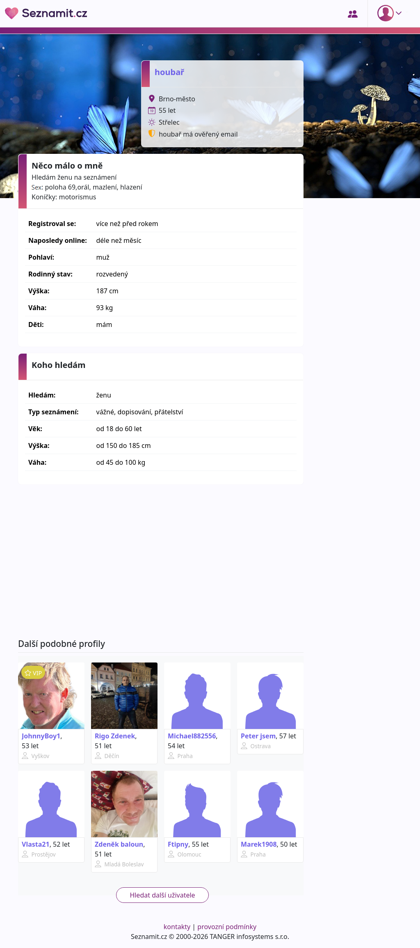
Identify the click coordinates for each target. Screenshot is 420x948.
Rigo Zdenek (115, 735)
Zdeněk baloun (119, 844)
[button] (391, 13)
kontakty (177, 926)
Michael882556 (192, 735)
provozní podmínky (226, 926)
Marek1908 (259, 844)
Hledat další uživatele (162, 895)
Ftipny (178, 844)
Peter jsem (258, 735)
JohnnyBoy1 (41, 735)
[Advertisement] (161, 561)
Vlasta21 (36, 844)
